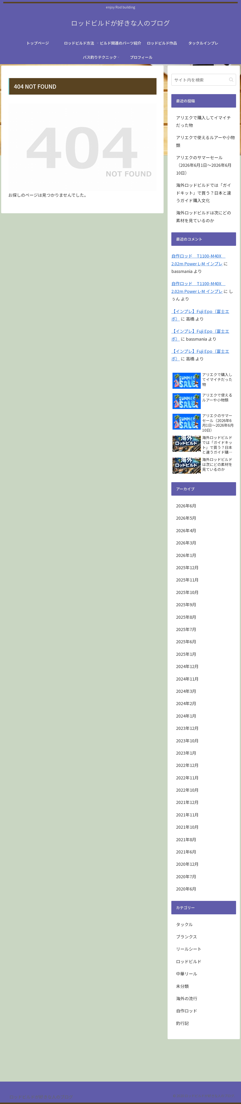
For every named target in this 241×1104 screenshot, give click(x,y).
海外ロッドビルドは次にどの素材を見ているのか (203, 216)
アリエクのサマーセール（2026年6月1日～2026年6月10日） (204, 165)
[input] (203, 80)
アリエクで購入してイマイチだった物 (203, 121)
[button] (231, 79)
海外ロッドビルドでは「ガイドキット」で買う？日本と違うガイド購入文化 (203, 192)
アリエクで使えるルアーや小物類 (205, 141)
